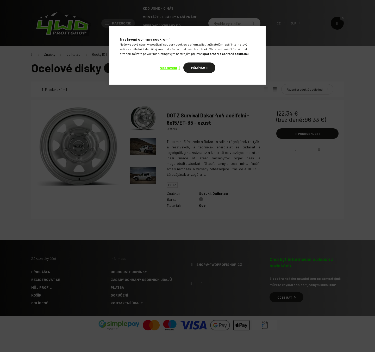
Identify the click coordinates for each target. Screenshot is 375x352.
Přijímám (198, 68)
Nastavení (168, 67)
